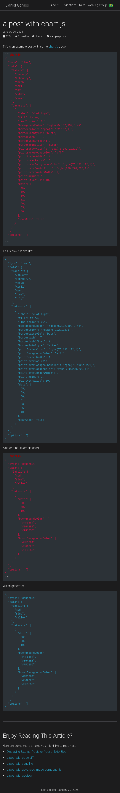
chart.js (53, 46)
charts (37, 36)
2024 (7, 36)
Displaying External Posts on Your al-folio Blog (36, 751)
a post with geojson (20, 775)
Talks (82, 5)
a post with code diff (20, 757)
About (54, 5)
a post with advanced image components (34, 769)
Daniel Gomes (17, 5)
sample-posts (56, 36)
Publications (68, 5)
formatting (22, 36)
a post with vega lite (20, 763)
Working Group (97, 5)
